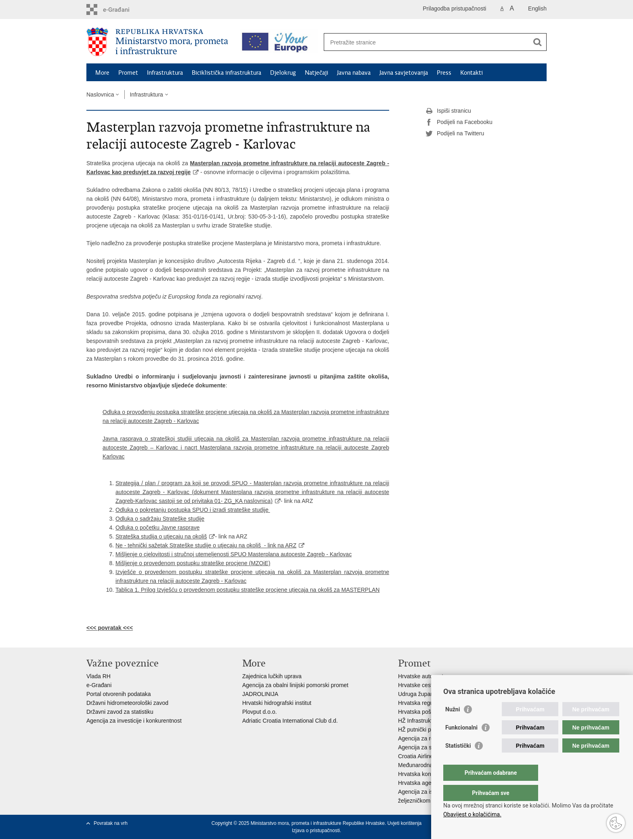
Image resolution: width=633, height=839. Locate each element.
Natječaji (316, 72)
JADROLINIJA (260, 694)
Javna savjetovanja (403, 72)
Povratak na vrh (111, 823)
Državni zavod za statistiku (119, 712)
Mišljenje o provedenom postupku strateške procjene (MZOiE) (192, 563)
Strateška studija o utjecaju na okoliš (161, 536)
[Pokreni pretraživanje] (537, 42)
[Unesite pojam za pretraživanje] (428, 42)
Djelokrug (283, 72)
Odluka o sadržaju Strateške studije (159, 518)
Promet (128, 72)
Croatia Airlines (417, 756)
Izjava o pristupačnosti (316, 830)
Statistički (458, 762)
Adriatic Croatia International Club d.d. (290, 720)
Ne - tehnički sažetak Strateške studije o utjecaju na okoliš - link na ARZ (205, 545)
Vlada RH (98, 676)
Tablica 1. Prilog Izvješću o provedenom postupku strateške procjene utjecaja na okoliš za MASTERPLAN (247, 590)
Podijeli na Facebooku (459, 122)
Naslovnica (100, 94)
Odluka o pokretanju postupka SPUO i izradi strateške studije (192, 510)
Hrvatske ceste (417, 685)
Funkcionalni (461, 743)
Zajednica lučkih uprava (272, 676)
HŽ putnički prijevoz (422, 729)
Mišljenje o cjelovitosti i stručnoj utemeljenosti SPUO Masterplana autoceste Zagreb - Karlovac (233, 554)
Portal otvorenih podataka (118, 694)
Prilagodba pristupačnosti (454, 8)
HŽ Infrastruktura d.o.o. (427, 720)
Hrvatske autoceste (422, 676)
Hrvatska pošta (417, 712)
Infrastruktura (165, 72)
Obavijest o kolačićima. (472, 814)
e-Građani (98, 685)
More (102, 72)
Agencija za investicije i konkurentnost (134, 720)
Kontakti (471, 72)
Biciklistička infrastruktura (226, 72)
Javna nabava (354, 72)
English (537, 8)
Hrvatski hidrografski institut (276, 703)
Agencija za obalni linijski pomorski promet (295, 685)
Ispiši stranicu (448, 111)
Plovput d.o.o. (259, 712)
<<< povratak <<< (109, 628)
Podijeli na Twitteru (454, 133)
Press (444, 72)
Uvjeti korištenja (404, 823)
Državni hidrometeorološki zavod (127, 703)
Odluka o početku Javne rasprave (157, 527)
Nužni (452, 725)
